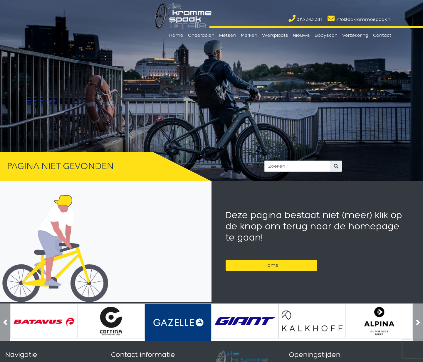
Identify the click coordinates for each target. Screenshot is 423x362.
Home (176, 35)
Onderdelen (201, 35)
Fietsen (227, 35)
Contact (382, 35)
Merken (249, 35)
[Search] (297, 166)
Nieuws (301, 35)
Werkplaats (275, 35)
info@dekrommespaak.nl (359, 19)
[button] (5, 322)
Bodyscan (326, 35)
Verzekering (355, 35)
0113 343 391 (305, 19)
